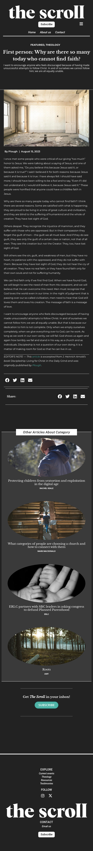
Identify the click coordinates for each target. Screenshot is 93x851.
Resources (46, 780)
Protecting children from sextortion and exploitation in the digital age (46, 482)
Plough (36, 365)
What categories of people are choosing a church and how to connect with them (46, 545)
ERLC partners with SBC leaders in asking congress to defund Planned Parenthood (46, 608)
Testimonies (46, 783)
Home (32, 32)
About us (45, 32)
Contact (60, 32)
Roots (46, 669)
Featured (37, 44)
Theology (53, 44)
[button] (7, 380)
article (36, 356)
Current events (46, 773)
